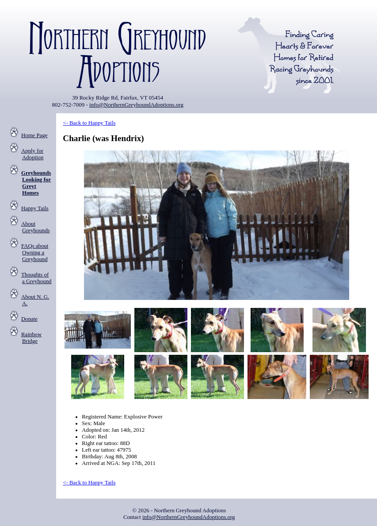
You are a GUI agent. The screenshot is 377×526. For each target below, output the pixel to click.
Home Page (34, 135)
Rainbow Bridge (31, 337)
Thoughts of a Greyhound (36, 278)
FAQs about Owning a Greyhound (34, 252)
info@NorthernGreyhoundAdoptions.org (136, 104)
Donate (29, 319)
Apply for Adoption (32, 154)
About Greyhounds (35, 227)
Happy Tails (35, 208)
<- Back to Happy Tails (89, 123)
